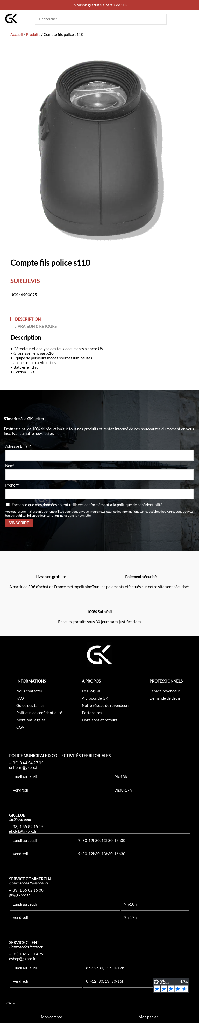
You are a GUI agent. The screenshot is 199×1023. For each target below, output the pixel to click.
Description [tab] (28, 319)
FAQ (20, 698)
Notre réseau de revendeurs (106, 705)
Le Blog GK (91, 690)
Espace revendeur (165, 690)
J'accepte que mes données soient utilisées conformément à (84, 504)
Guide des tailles (30, 705)
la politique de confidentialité (137, 504)
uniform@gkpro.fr (24, 767)
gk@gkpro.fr (19, 895)
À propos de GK (95, 698)
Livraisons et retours (99, 719)
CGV (20, 727)
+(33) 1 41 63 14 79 (26, 954)
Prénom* (12, 485)
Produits (33, 34)
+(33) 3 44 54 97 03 (26, 762)
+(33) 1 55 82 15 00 (26, 890)
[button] (189, 19)
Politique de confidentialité (39, 712)
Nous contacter (29, 690)
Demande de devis (165, 698)
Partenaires (92, 712)
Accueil (16, 34)
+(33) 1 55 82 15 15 (26, 826)
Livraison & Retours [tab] (35, 326)
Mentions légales (31, 719)
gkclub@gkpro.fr (23, 831)
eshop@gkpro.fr (22, 958)
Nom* (10, 465)
